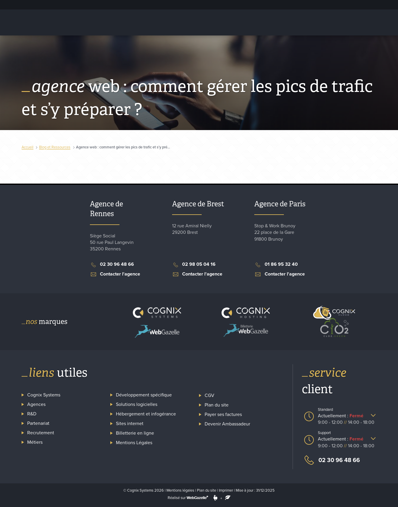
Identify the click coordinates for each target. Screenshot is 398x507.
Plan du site (206, 490)
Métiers (35, 441)
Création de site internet (234, 22)
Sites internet (129, 419)
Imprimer (226, 490)
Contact (376, 22)
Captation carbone (337, 22)
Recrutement (252, 4)
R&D (31, 414)
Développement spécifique (144, 393)
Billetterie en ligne (288, 22)
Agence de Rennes (106, 208)
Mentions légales (180, 490)
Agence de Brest (198, 203)
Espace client (286, 5)
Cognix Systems (224, 4)
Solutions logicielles (178, 22)
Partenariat (38, 423)
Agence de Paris (279, 203)
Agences (36, 405)
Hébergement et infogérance (118, 22)
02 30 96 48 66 (331, 460)
